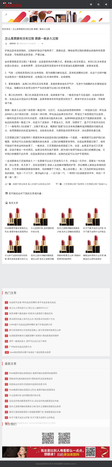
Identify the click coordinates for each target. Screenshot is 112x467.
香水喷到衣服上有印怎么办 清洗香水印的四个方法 (32, 350)
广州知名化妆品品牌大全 (20, 378)
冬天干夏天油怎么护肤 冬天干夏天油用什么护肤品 (94, 212)
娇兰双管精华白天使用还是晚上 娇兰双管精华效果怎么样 (35, 361)
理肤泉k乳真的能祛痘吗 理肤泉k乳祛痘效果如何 (31, 410)
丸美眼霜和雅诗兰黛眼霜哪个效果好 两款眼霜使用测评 (34, 367)
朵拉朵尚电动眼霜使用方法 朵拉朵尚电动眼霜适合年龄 (34, 432)
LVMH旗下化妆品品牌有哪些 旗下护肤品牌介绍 (30, 356)
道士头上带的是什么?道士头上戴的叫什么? (28, 339)
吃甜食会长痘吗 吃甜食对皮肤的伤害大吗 (28, 415)
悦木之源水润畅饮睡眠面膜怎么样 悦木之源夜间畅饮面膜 (43, 239)
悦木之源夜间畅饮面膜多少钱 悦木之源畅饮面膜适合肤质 (69, 212)
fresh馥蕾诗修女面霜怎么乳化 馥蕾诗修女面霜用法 (17, 212)
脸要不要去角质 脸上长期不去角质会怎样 (31, 184)
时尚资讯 (6, 29)
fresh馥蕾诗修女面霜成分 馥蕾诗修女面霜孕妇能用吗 (33, 404)
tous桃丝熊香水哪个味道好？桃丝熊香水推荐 (30, 383)
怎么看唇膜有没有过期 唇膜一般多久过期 (31, 29)
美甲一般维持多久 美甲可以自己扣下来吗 (28, 372)
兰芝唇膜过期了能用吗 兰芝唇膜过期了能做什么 (85, 184)
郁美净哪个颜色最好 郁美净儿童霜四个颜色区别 (31, 345)
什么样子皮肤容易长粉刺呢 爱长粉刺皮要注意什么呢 (17, 239)
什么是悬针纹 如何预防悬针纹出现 (24, 426)
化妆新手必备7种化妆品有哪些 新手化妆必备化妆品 (32, 333)
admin (12, 43)
